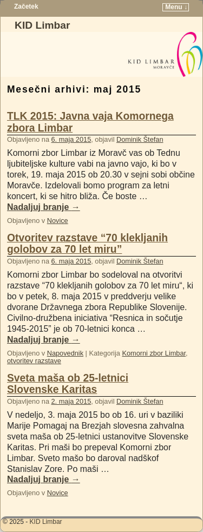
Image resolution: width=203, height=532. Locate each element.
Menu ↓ (176, 7)
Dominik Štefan (139, 139)
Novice (57, 220)
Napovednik (65, 353)
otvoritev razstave (34, 361)
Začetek (26, 6)
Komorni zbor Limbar (154, 353)
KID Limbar (42, 25)
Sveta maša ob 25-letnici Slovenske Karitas (67, 383)
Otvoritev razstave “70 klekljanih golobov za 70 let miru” (87, 243)
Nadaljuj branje (43, 207)
